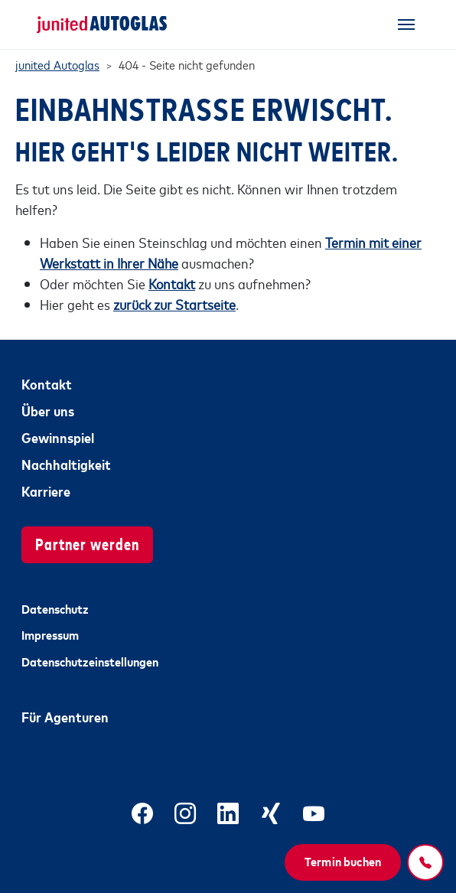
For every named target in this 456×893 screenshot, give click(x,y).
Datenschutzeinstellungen (89, 661)
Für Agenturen (65, 716)
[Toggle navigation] (406, 24)
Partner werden (87, 543)
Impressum (50, 634)
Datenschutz (55, 608)
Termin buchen (343, 860)
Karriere (45, 490)
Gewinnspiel (57, 437)
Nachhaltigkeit (66, 464)
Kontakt (46, 383)
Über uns (47, 410)
